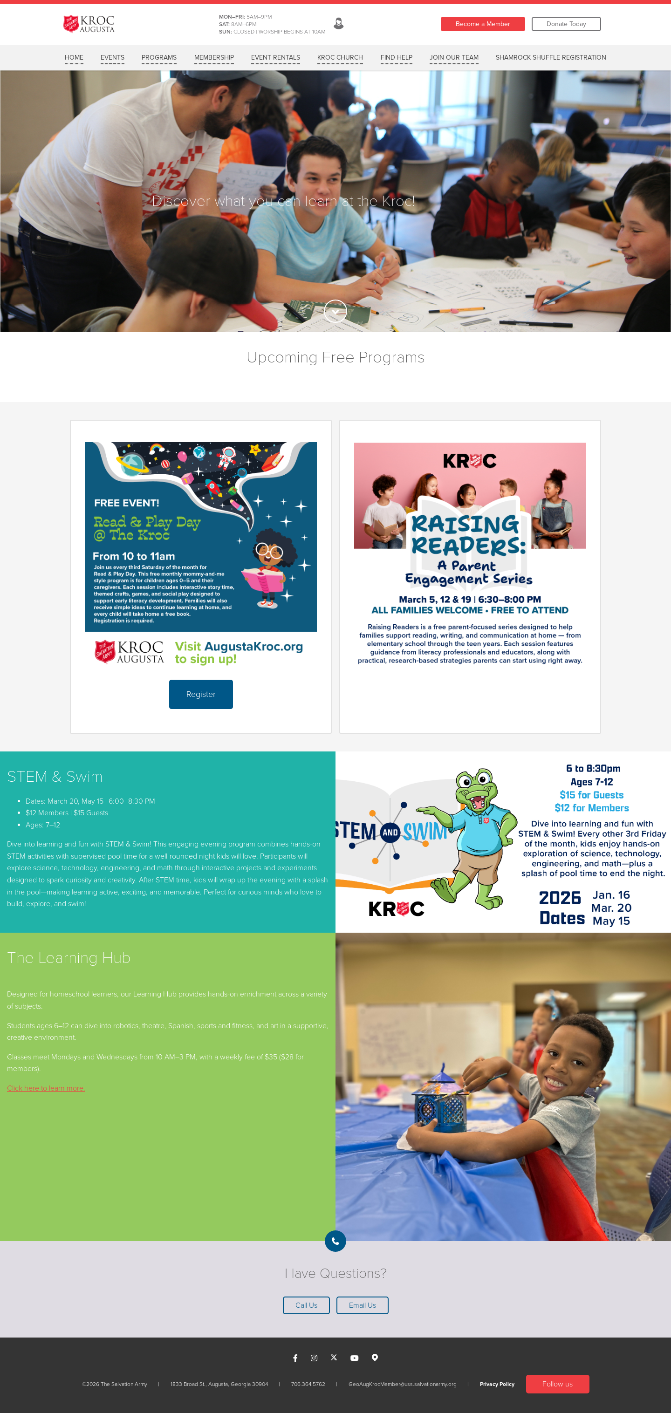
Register (201, 694)
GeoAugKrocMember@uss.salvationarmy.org (403, 1384)
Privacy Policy (497, 1384)
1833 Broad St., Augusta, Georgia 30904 (219, 1384)
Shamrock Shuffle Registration (551, 57)
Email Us (362, 1305)
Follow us (557, 1384)
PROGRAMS (159, 57)
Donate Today (566, 24)
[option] (335, 201)
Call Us (306, 1305)
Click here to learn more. (46, 1088)
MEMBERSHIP (214, 57)
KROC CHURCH (340, 57)
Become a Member (483, 24)
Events (112, 57)
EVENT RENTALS (275, 57)
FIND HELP (396, 57)
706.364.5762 (308, 1384)
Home (74, 57)
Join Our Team (454, 57)
